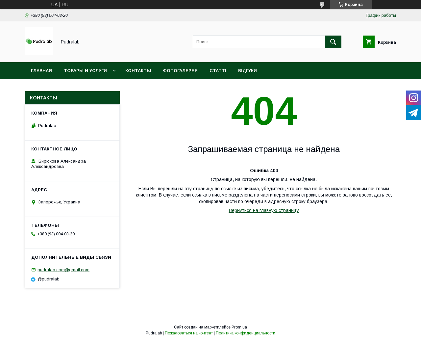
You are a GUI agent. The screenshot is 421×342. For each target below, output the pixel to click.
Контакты (138, 70)
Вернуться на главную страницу (264, 210)
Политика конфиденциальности (245, 333)
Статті (218, 70)
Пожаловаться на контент (189, 333)
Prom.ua (239, 327)
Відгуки (247, 70)
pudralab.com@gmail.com (63, 269)
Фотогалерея (180, 70)
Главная (41, 70)
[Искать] (333, 42)
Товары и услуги (85, 70)
